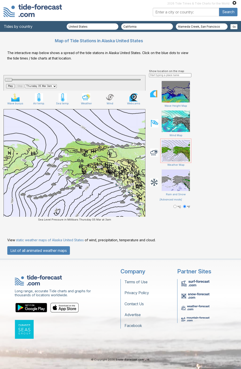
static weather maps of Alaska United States (50, 240)
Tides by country (18, 26)
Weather (86, 99)
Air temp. (39, 99)
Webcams (133, 99)
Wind (110, 99)
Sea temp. (62, 99)
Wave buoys (15, 99)
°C (177, 207)
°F (186, 207)
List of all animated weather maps (38, 250)
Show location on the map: (167, 71)
